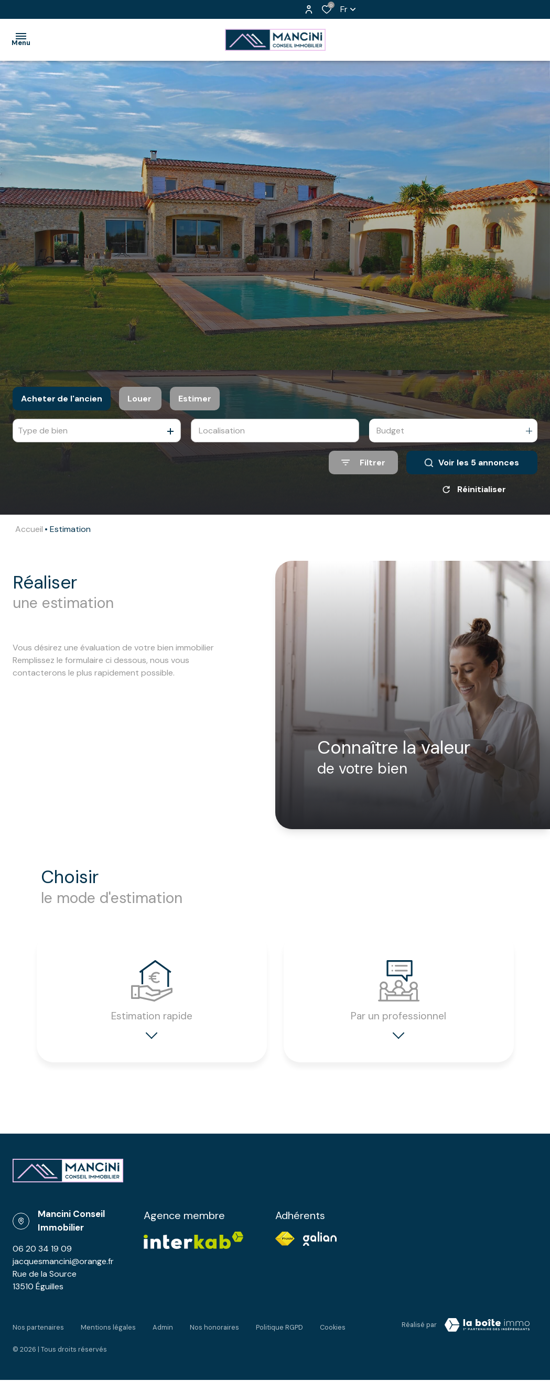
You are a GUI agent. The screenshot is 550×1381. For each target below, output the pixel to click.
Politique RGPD (279, 1332)
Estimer (194, 398)
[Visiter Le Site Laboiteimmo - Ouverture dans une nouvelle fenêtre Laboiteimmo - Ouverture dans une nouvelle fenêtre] (487, 1334)
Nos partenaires (38, 1332)
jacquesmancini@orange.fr (63, 1270)
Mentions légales (108, 1332)
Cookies (333, 1332)
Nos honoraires (214, 1332)
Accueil (29, 529)
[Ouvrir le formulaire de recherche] (363, 462)
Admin (163, 1332)
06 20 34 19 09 (42, 1257)
